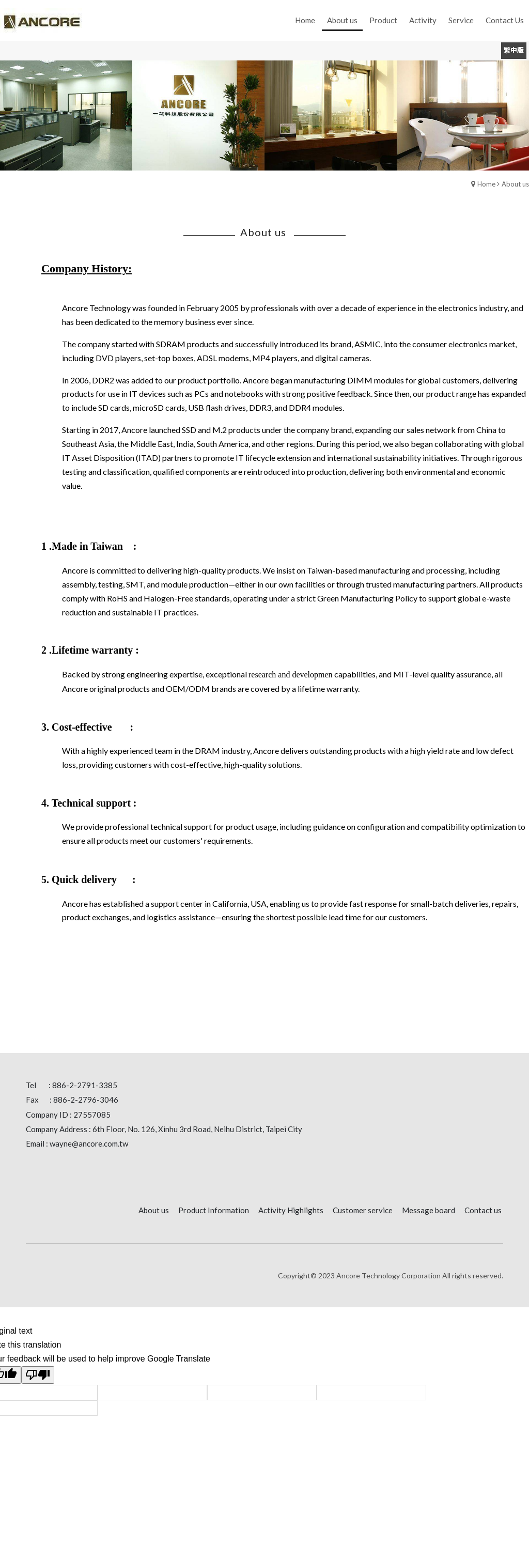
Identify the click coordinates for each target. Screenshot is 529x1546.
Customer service (363, 1210)
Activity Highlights (290, 1210)
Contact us (483, 1210)
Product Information (213, 1210)
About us (515, 184)
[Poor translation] (37, 1375)
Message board (428, 1210)
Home (486, 184)
